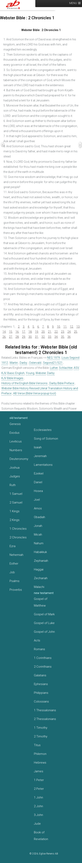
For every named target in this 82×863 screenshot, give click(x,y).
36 (69, 336)
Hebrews (40, 762)
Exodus (14, 433)
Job (12, 572)
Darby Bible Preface (61, 383)
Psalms (14, 581)
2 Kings (14, 520)
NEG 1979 (53, 357)
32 (43, 336)
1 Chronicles (18, 528)
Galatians (40, 675)
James (38, 771)
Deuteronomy (19, 459)
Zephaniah (41, 561)
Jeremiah (40, 456)
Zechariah (40, 578)
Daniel (38, 482)
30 (30, 336)
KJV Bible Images (12, 378)
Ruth (13, 485)
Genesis (15, 424)
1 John (38, 797)
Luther (54, 367)
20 (43, 331)
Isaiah (38, 447)
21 (49, 331)
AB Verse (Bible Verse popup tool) (34, 393)
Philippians (41, 693)
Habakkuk (40, 552)
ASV (76, 367)
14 (4, 331)
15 (10, 331)
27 (10, 336)
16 (17, 331)
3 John (38, 815)
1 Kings (14, 511)
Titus (37, 745)
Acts (37, 640)
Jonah (38, 526)
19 (36, 331)
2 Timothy (40, 736)
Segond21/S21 (53, 362)
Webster (41, 373)
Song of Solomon (46, 438)
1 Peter (39, 780)
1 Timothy (40, 728)
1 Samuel (16, 494)
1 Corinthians (43, 658)
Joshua (14, 467)
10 (58, 326)
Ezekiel (38, 473)
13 (78, 326)
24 (69, 331)
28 (17, 336)
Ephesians (41, 684)
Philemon (40, 754)
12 (71, 326)
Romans (39, 649)
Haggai (38, 569)
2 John (38, 806)
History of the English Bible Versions (24, 383)
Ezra (12, 546)
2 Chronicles (18, 537)
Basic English (16, 373)
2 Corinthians (43, 666)
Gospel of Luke (44, 623)
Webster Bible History (15, 388)
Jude (37, 823)
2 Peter (39, 789)
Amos (38, 508)
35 (62, 336)
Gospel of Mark (44, 614)
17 (23, 331)
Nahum (38, 543)
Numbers (16, 450)
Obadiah (39, 517)
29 (23, 336)
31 (36, 336)
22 (56, 331)
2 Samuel (16, 502)
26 (4, 336)
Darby (23, 362)
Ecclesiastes (43, 430)
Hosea (38, 491)
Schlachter (65, 367)
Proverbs (16, 590)
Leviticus (16, 441)
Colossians (41, 701)
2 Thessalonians (45, 719)
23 (62, 331)
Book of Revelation (41, 836)
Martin (14, 362)
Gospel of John (44, 632)
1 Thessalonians (45, 710)
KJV (3, 373)
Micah (38, 534)
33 (49, 336)
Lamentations (43, 465)
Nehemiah (16, 555)
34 (56, 336)
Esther (14, 563)
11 (65, 326)
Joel (37, 499)
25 (75, 331)
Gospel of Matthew (40, 602)
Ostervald (35, 362)
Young (30, 373)
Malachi (39, 587)
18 (30, 331)
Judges (15, 476)
